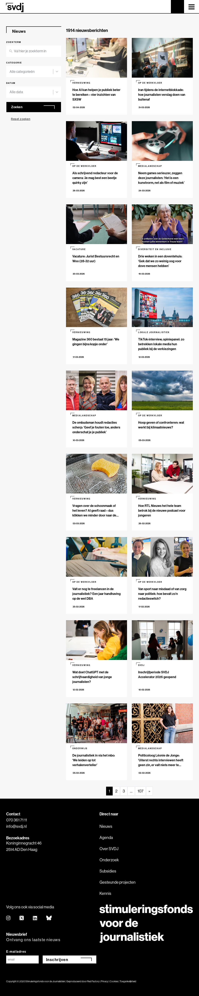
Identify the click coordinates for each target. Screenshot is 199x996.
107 (140, 790)
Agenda (106, 837)
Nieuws (106, 826)
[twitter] (22, 918)
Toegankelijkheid (128, 981)
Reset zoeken (20, 119)
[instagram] (8, 918)
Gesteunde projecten (118, 882)
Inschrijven (57, 959)
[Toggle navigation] (191, 6)
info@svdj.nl (16, 826)
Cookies (114, 981)
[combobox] (31, 72)
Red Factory (93, 981)
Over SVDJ (109, 848)
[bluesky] (49, 918)
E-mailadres (16, 951)
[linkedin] (35, 918)
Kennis (105, 893)
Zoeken (17, 107)
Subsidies (108, 870)
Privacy (104, 981)
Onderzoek (109, 859)
